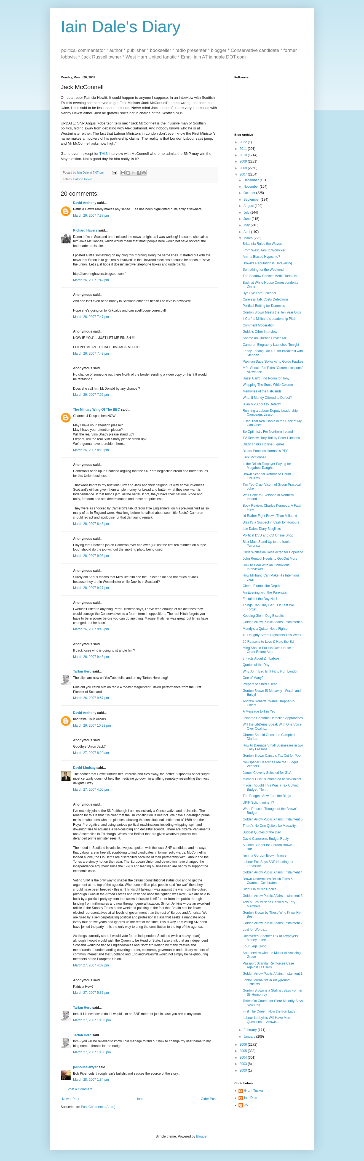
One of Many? (253, 678)
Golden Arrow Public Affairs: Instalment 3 (273, 896)
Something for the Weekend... (265, 270)
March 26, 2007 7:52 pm (91, 395)
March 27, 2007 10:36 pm (92, 1052)
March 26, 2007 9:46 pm (91, 657)
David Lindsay (84, 768)
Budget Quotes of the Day (262, 832)
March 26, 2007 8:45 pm (91, 524)
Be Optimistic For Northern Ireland (268, 432)
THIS (104, 154)
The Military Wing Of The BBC (96, 409)
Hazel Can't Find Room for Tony (266, 378)
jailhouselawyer (85, 1067)
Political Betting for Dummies (264, 306)
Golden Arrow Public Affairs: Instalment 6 (273, 622)
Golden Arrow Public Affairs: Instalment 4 (273, 872)
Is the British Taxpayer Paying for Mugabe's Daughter (267, 466)
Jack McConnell (254, 457)
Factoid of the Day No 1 (260, 599)
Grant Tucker (253, 1091)
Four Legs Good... (256, 946)
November (251, 186)
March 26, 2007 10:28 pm (92, 725)
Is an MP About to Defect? (262, 404)
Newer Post (70, 1099)
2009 (244, 161)
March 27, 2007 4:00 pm (91, 789)
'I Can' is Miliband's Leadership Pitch (269, 319)
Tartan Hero (82, 671)
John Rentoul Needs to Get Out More (270, 558)
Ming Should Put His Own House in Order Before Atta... (268, 650)
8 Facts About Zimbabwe (261, 658)
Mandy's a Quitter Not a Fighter (265, 629)
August (249, 206)
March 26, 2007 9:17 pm (91, 588)
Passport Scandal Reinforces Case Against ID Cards (268, 965)
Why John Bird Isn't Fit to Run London (270, 671)
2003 (244, 1064)
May (247, 225)
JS (246, 1105)
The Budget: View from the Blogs (267, 796)
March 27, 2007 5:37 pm (91, 993)
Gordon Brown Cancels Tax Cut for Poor (272, 756)
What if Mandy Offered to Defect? (267, 398)
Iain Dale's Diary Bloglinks (262, 529)
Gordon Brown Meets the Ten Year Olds (272, 312)
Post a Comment (80, 1089)
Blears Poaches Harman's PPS (265, 451)
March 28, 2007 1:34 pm (91, 1080)
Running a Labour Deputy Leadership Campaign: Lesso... (270, 412)
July (246, 212)
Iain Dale (250, 1098)
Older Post (208, 1099)
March (248, 238)
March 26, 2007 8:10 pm (91, 450)
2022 (244, 142)
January (249, 1036)
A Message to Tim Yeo (259, 711)
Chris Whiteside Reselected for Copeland (273, 552)
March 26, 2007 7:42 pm (91, 280)
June (247, 219)
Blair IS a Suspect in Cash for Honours (271, 522)
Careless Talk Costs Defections (265, 299)
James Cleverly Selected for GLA (267, 773)
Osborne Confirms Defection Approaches (273, 718)
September (252, 199)
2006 (244, 1044)
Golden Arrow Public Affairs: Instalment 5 (273, 819)
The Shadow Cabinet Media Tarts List (270, 276)
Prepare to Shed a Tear (260, 684)
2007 (244, 174)
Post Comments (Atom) (98, 1107)
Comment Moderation (258, 325)
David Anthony (84, 203)
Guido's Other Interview (260, 332)
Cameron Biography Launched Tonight (271, 345)
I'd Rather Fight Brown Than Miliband (270, 516)
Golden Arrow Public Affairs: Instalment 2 (273, 923)
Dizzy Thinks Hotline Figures (264, 444)
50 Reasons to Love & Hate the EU (268, 642)
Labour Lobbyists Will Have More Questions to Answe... (267, 1020)
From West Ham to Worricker (264, 250)
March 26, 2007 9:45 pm (91, 629)
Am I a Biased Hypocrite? (261, 257)
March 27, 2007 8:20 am (91, 753)
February (250, 1030)
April (247, 232)
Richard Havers (85, 230)
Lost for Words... (255, 929)
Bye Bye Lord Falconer (259, 293)
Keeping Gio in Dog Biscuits (263, 616)
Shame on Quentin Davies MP (265, 338)
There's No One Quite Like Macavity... (270, 826)
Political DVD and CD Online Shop (268, 535)
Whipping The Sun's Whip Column (268, 385)
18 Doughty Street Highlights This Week (272, 635)
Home (140, 1099)
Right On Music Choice (260, 889)
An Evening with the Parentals (265, 592)
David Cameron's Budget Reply (266, 839)
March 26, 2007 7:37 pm (91, 215)
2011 (244, 149)
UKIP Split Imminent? (258, 802)
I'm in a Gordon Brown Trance (265, 855)
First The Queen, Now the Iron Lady (269, 1011)
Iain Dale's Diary (121, 26)
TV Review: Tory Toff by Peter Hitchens (271, 438)
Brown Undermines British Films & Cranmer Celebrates (268, 881)
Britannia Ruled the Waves (262, 244)
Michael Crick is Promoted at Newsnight (272, 779)
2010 (244, 155)
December (251, 180)
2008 (244, 168)
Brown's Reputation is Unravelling (267, 263)
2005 (244, 1051)
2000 (244, 1070)
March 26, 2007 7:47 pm (91, 317)
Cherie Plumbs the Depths (262, 586)
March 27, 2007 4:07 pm (91, 965)
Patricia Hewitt (82, 179)
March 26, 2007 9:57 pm (91, 698)
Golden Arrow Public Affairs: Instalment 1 (273, 974)
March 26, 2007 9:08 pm (91, 556)
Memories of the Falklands (262, 391)
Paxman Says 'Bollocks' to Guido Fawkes (273, 361)
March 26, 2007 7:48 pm (91, 353)
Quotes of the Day (256, 665)
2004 (244, 1057)
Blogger (201, 1136)
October (249, 193)
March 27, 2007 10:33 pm (92, 1020)
